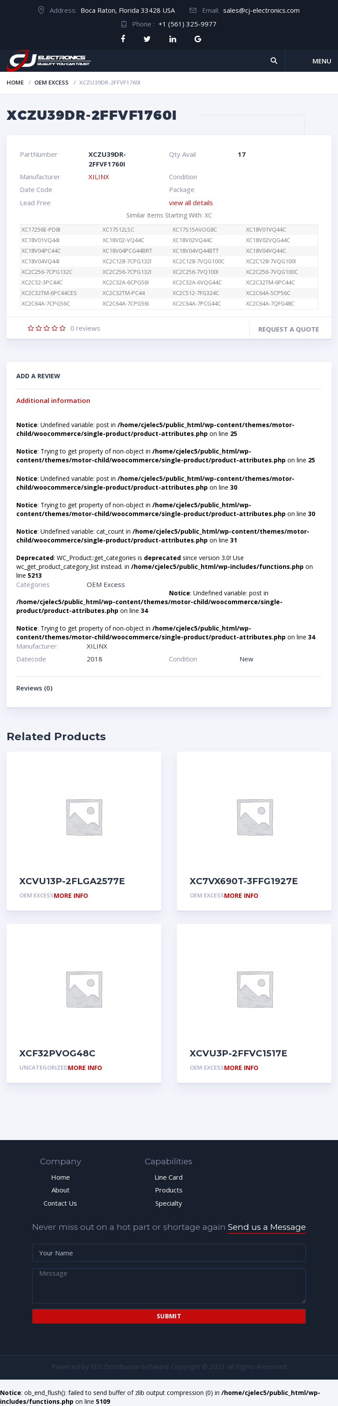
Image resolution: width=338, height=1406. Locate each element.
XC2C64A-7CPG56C (50, 303)
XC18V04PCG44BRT (127, 251)
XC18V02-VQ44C (123, 240)
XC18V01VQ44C (266, 229)
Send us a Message (267, 1227)
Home (15, 82)
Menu (321, 60)
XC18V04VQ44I (40, 261)
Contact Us (60, 1203)
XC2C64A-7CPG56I (126, 303)
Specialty (168, 1203)
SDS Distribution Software (130, 1366)
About (60, 1189)
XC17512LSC (118, 229)
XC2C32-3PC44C (42, 282)
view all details (191, 202)
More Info (71, 896)
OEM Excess (51, 82)
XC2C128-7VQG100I (271, 261)
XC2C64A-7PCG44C (197, 303)
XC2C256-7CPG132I (127, 272)
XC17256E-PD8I (41, 229)
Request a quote (288, 329)
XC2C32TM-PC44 (124, 293)
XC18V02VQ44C (193, 240)
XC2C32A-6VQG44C (197, 282)
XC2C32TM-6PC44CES (49, 293)
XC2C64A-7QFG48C (270, 303)
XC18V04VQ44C (266, 251)
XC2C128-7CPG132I (127, 261)
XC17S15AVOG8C (195, 229)
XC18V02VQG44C (268, 240)
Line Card (168, 1177)
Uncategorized (43, 1067)
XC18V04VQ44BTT (196, 251)
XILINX (98, 176)
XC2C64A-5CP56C (268, 293)
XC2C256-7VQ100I (195, 272)
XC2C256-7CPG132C (47, 272)
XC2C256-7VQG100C (272, 272)
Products (169, 1189)
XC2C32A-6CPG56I (126, 282)
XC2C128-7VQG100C (198, 261)
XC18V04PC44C (41, 251)
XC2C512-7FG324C (196, 293)
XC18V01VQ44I (40, 240)
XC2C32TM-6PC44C (270, 282)
